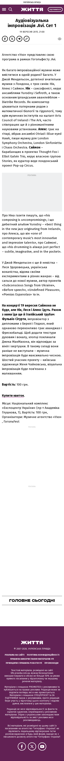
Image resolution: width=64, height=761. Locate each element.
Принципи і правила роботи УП (24, 663)
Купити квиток (13, 395)
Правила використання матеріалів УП (32, 659)
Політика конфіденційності (43, 655)
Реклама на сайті (14, 655)
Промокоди (51, 663)
